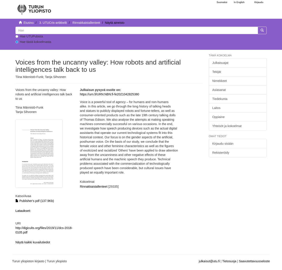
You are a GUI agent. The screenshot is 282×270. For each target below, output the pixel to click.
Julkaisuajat (220, 63)
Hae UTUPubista (29, 36)
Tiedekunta (220, 99)
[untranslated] (136, 30)
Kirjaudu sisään (223, 143)
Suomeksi (222, 2)
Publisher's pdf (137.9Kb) (34, 201)
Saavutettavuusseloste (254, 261)
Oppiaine (218, 117)
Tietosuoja (229, 261)
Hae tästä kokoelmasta (33, 42)
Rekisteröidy (220, 152)
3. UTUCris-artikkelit (53, 22)
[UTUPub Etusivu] (34, 7)
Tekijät (216, 72)
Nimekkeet (219, 81)
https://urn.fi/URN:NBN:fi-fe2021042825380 (109, 94)
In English (239, 2)
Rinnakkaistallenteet (86, 22)
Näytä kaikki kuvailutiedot (32, 242)
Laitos (216, 108)
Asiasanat (219, 90)
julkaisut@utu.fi (209, 261)
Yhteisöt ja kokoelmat (227, 126)
